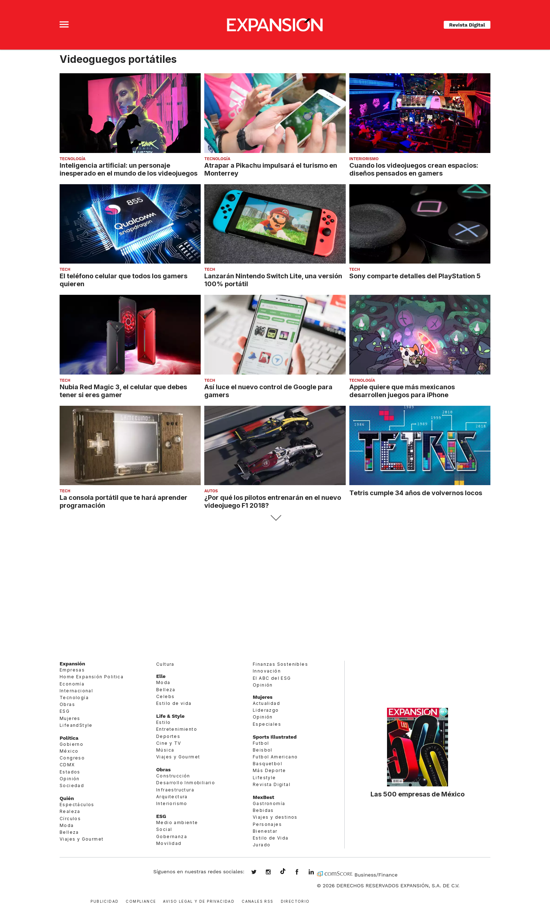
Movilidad (169, 843)
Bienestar (265, 831)
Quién (67, 798)
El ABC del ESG (272, 678)
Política (69, 738)
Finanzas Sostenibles (280, 664)
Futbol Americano (275, 756)
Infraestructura (175, 790)
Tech (65, 269)
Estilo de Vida (271, 838)
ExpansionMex (302, 872)
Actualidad (266, 703)
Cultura (165, 664)
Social (164, 829)
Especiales (267, 724)
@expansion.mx (283, 871)
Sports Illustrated (275, 737)
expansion (316, 872)
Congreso (72, 758)
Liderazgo (266, 710)
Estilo (163, 722)
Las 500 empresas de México (417, 794)
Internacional (76, 690)
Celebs (165, 696)
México (69, 751)
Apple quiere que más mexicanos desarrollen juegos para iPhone (402, 391)
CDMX (67, 764)
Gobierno (71, 744)
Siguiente (275, 518)
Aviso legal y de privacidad (198, 900)
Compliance (141, 900)
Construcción (173, 775)
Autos (211, 491)
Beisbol (262, 750)
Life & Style (170, 716)
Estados (70, 772)
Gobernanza (171, 836)
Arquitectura (172, 796)
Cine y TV (168, 743)
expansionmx (259, 872)
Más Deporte (269, 770)
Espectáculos (77, 804)
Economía (72, 684)
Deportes (168, 736)
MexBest (263, 797)
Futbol (261, 743)
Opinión (70, 778)
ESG (65, 711)
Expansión (72, 663)
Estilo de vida (174, 703)
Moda (67, 825)
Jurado (261, 844)
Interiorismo (364, 159)
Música (165, 750)
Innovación (267, 671)
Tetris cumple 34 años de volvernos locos (415, 493)
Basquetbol (267, 763)
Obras (67, 704)
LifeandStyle (76, 725)
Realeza (70, 811)
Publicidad (104, 900)
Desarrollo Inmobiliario (185, 782)
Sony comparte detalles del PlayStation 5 (415, 276)
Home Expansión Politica (91, 676)
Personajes (267, 824)
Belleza (69, 832)
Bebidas (263, 810)
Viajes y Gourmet (81, 839)
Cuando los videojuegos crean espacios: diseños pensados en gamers (413, 169)
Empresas (72, 670)
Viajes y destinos (275, 817)
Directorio (295, 900)
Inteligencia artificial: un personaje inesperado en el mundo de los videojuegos (128, 169)
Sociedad (72, 785)
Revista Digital (467, 25)
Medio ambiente (177, 822)
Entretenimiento (176, 729)
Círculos (70, 818)
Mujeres (70, 718)
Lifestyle (264, 777)
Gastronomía (269, 803)
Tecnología (72, 159)
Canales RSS (257, 900)
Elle (161, 676)
